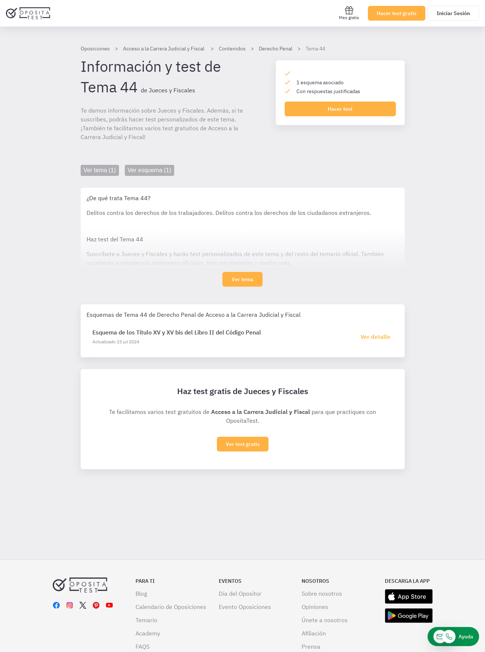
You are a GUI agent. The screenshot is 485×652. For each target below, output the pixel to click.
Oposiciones (95, 48)
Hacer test (340, 109)
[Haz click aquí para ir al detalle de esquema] (377, 337)
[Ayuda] (453, 636)
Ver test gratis (243, 444)
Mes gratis (349, 13)
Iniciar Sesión (453, 13)
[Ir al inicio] (28, 13)
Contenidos (232, 48)
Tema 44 (315, 48)
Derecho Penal (275, 48)
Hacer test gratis (397, 13)
